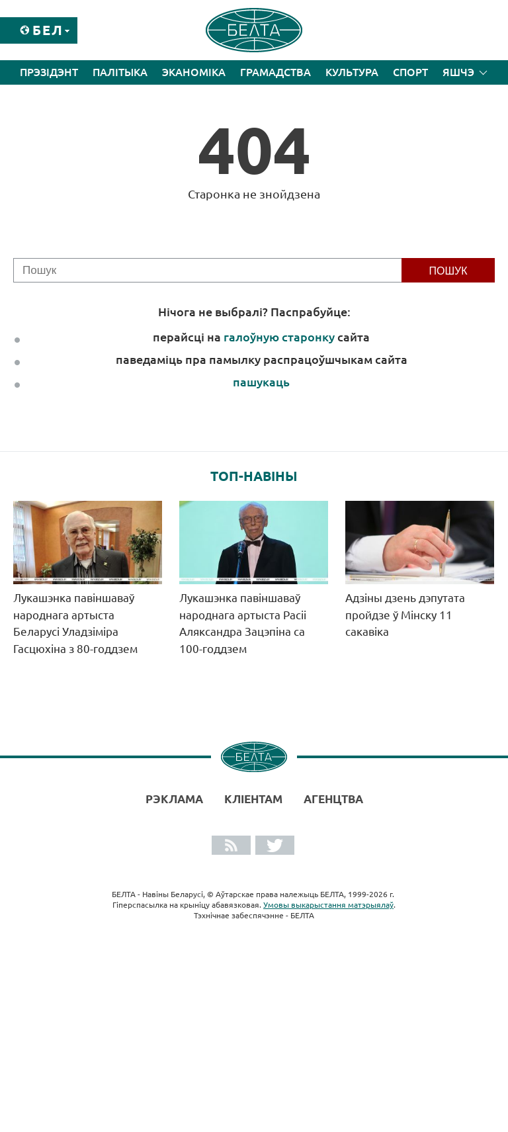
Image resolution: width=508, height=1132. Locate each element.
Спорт (410, 72)
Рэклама (174, 799)
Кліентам (253, 799)
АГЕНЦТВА (333, 799)
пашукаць (261, 381)
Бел (48, 30)
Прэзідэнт (49, 72)
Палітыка (120, 72)
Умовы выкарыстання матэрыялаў (328, 904)
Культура (351, 72)
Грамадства (275, 72)
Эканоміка (194, 72)
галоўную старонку (279, 336)
